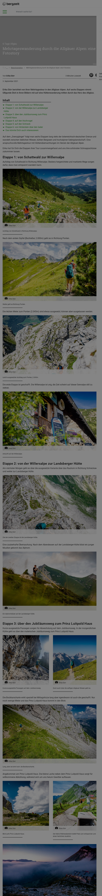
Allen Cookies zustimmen (70, 32)
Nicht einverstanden (32, 31)
